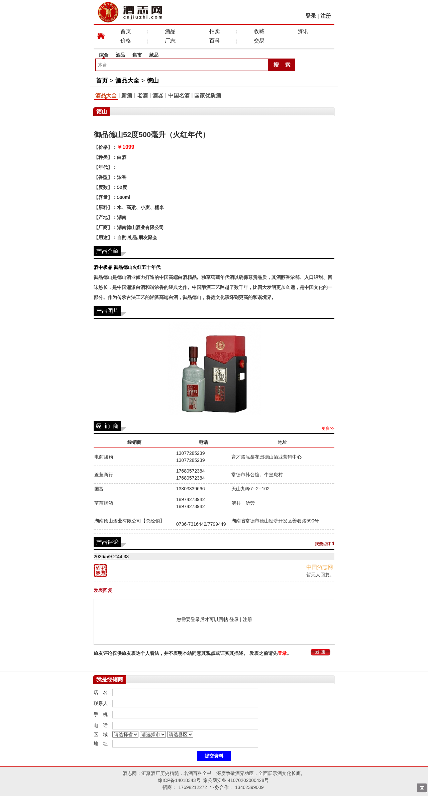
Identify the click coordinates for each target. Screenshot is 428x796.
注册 (325, 16)
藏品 (153, 55)
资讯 (303, 31)
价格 (125, 40)
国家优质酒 (207, 95)
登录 (310, 16)
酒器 (157, 95)
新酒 (126, 95)
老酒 (142, 95)
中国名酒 (179, 95)
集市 (137, 55)
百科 (214, 40)
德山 (153, 80)
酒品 (170, 31)
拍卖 (214, 31)
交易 (259, 40)
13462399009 (249, 787)
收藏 (259, 31)
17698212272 (192, 787)
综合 (103, 55)
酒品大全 (127, 80)
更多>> (328, 428)
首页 (125, 31)
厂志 (170, 40)
